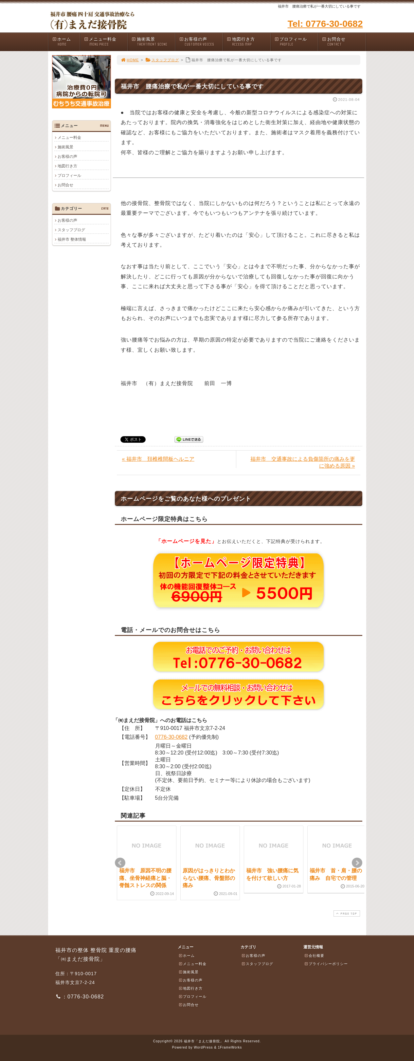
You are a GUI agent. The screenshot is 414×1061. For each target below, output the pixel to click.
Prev (120, 863)
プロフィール (296, 42)
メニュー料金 (106, 42)
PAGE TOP (346, 913)
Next (357, 863)
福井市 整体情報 (72, 239)
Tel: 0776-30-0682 (325, 24)
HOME (130, 60)
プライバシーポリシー (326, 964)
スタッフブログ (162, 60)
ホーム (66, 42)
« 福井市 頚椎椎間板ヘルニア (158, 459)
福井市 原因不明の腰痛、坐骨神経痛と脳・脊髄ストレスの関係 (145, 878)
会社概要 (314, 956)
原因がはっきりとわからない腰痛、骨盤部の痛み (209, 878)
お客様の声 (201, 42)
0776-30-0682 (171, 737)
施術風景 (153, 42)
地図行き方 (248, 42)
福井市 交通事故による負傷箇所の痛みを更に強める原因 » (302, 462)
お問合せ (344, 42)
